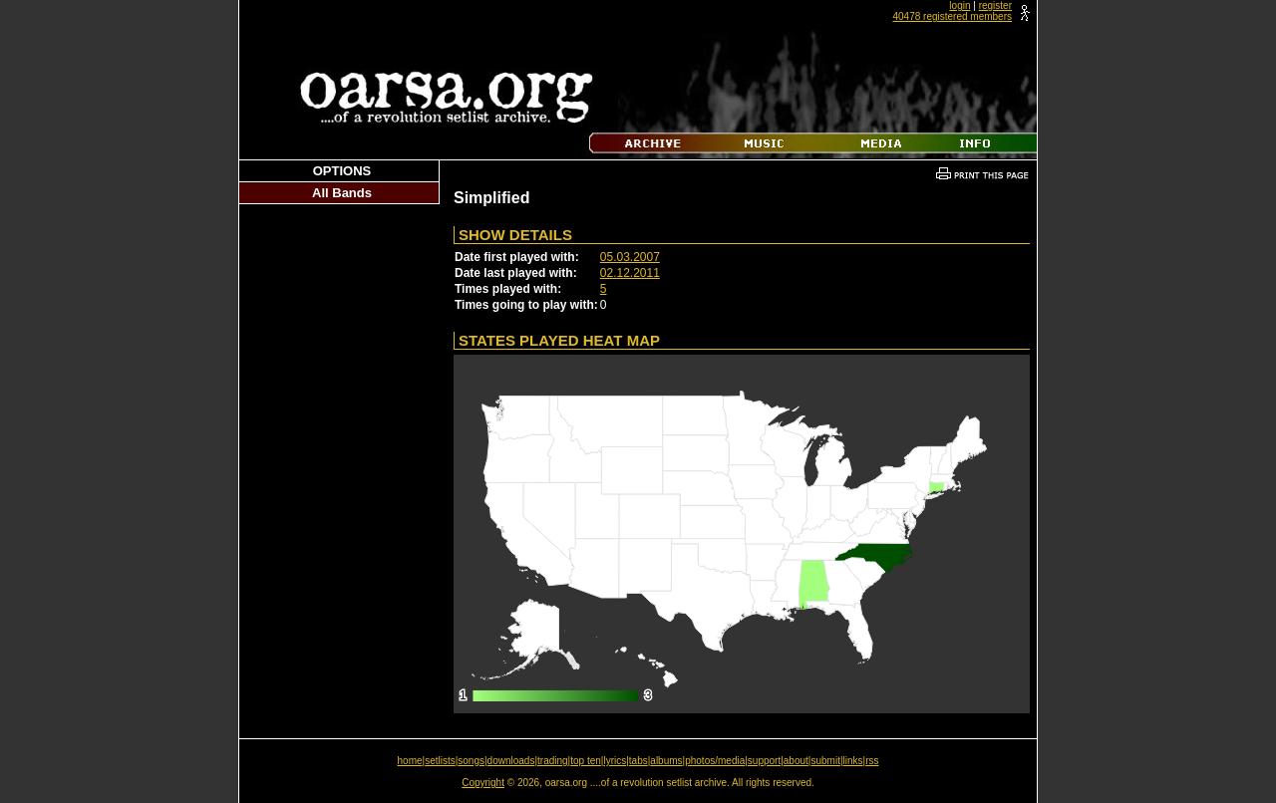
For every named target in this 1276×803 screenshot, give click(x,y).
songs (471, 760)
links (853, 760)
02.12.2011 (630, 273)
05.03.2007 (630, 257)
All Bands (342, 192)
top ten (585, 760)
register (995, 5)
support (764, 760)
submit (824, 760)
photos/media (715, 760)
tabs (638, 760)
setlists (440, 760)
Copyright (483, 782)
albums (666, 760)
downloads (511, 760)
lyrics (614, 760)
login (959, 5)
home (410, 760)
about (796, 760)
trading (552, 760)
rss (871, 760)
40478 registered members (952, 16)
